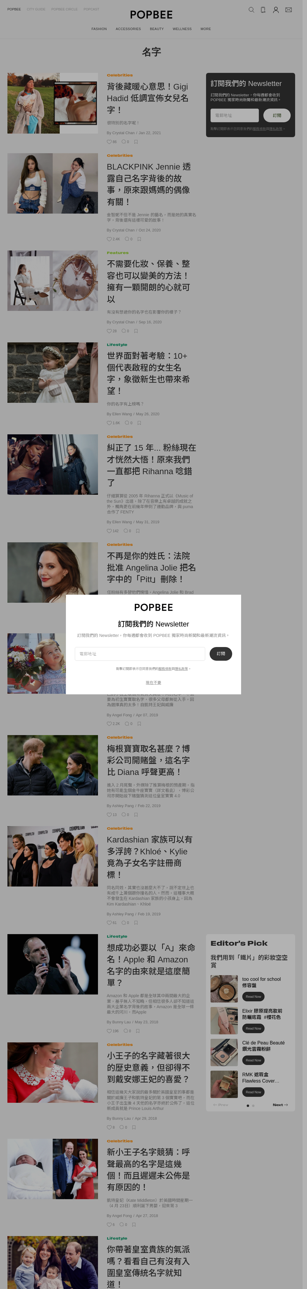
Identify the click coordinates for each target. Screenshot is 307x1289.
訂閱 (221, 653)
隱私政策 (181, 669)
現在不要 (153, 682)
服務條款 (165, 669)
